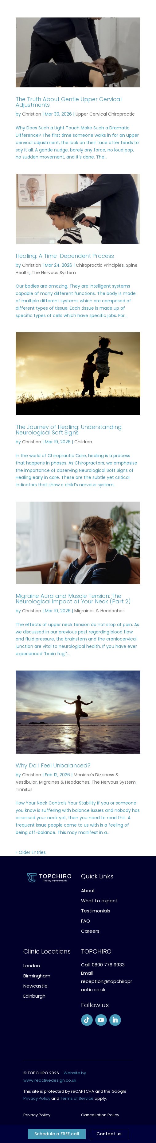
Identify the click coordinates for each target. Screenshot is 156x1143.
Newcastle (35, 986)
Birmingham (36, 976)
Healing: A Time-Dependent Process (65, 256)
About (88, 890)
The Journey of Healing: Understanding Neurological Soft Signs (69, 429)
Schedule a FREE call (56, 1134)
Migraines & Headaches (99, 611)
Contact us (109, 1134)
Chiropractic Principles (100, 265)
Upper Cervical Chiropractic (105, 114)
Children (83, 442)
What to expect (99, 900)
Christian (31, 114)
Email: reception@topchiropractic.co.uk (106, 981)
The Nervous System (54, 273)
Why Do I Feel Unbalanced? (53, 765)
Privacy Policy (36, 1098)
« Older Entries (31, 852)
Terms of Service (77, 1098)
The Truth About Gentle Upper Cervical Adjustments (69, 102)
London (31, 965)
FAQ (85, 921)
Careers (90, 931)
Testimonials (95, 911)
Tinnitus (24, 789)
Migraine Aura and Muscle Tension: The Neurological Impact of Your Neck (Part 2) (73, 598)
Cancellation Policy (100, 1115)
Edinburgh (34, 996)
